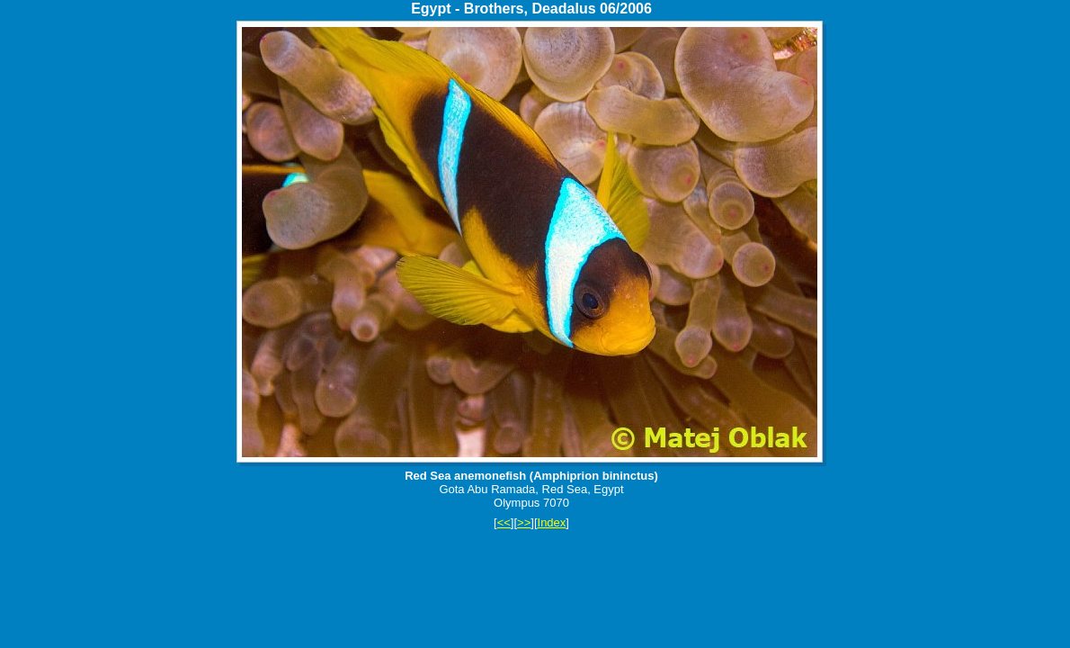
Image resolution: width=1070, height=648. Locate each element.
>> (524, 522)
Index (552, 522)
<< (504, 522)
